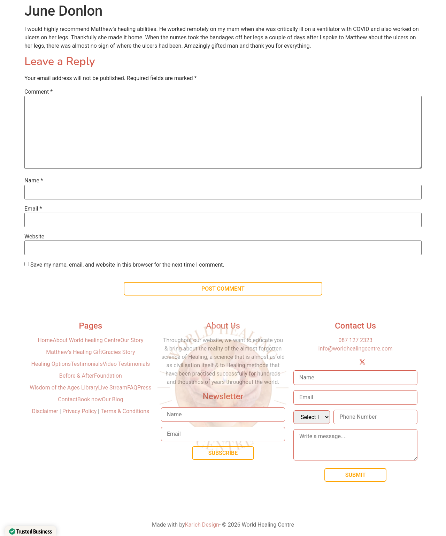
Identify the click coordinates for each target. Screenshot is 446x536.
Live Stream (112, 387)
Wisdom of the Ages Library (64, 387)
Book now (89, 399)
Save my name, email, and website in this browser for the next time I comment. (127, 265)
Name (33, 180)
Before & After (76, 375)
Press (144, 387)
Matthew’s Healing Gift (74, 352)
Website (34, 236)
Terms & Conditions (125, 411)
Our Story (131, 340)
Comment (38, 92)
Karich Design (202, 524)
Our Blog (112, 399)
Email (33, 209)
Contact (67, 399)
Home (45, 340)
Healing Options (51, 364)
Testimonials (86, 364)
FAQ (132, 387)
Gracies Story (118, 352)
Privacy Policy (79, 411)
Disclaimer (45, 411)
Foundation (108, 375)
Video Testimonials (126, 364)
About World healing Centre (86, 340)
